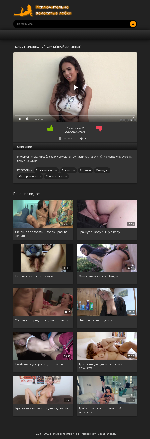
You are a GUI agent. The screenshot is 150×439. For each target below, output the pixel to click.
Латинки (85, 170)
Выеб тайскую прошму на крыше (39, 364)
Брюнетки (68, 170)
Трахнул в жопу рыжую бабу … (101, 232)
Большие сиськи (46, 170)
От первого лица (30, 176)
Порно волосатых (43, 10)
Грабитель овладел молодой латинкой (100, 410)
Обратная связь (107, 433)
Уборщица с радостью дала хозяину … (43, 320)
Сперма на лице (56, 176)
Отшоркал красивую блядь (98, 276)
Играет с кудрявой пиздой (34, 276)
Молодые (102, 170)
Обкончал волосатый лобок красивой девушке (42, 233)
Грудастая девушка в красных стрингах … (100, 366)
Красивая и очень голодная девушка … (42, 410)
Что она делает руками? (96, 320)
